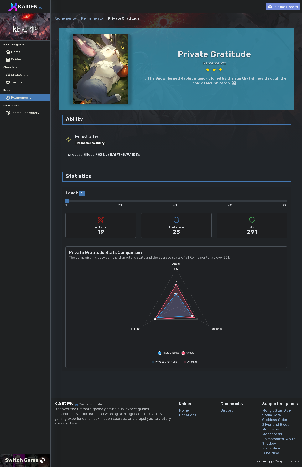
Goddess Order (274, 420)
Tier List (15, 82)
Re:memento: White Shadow (278, 441)
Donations (187, 415)
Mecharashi (272, 434)
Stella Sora (271, 415)
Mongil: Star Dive (276, 410)
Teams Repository (22, 113)
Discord (227, 410)
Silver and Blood (275, 424)
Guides (14, 59)
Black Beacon (274, 448)
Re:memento (18, 97)
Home (13, 52)
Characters (17, 75)
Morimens (270, 429)
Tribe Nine (270, 453)
